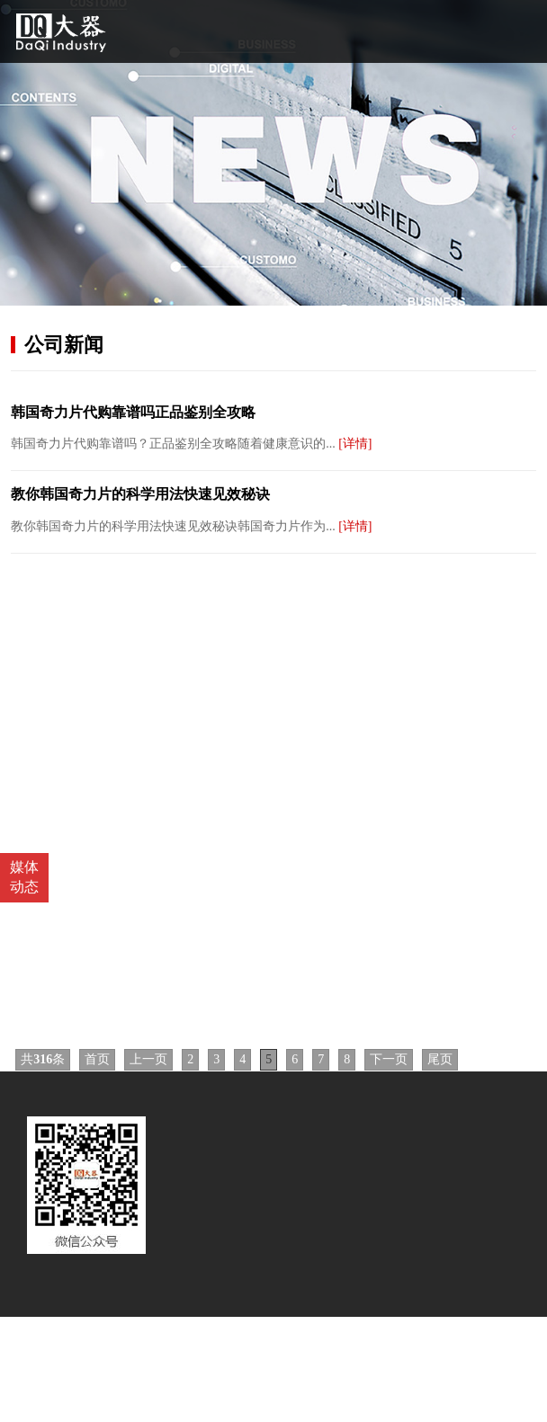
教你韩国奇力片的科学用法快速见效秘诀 (140, 494)
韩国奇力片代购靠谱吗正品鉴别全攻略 (133, 412)
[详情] (355, 443)
